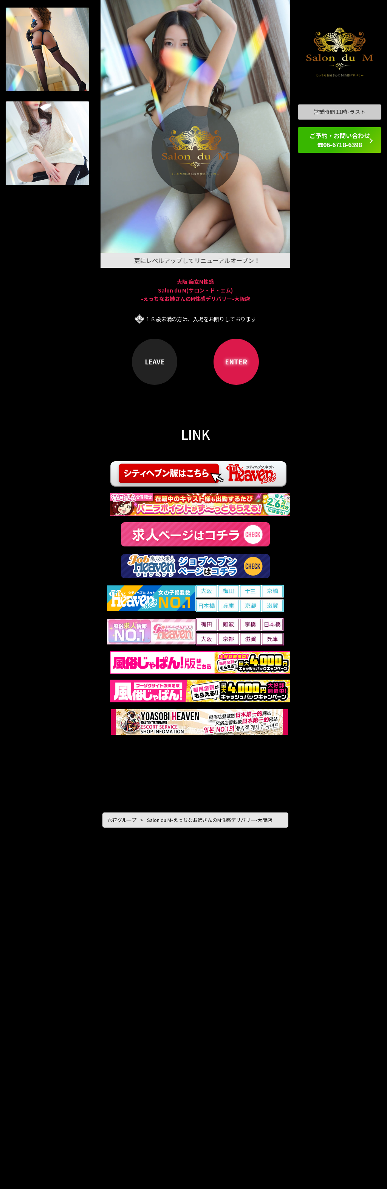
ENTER (236, 361)
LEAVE (155, 361)
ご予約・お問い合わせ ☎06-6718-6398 (340, 140)
